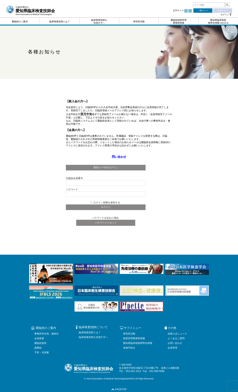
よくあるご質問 (176, 338)
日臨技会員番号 (74, 178)
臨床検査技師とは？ (90, 332)
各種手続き (129, 347)
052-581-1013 (133, 371)
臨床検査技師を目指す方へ (93, 337)
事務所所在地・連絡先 (46, 333)
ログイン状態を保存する (106, 202)
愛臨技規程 (40, 343)
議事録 (38, 347)
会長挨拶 (39, 338)
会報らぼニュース (177, 333)
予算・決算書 (41, 352)
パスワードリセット (106, 222)
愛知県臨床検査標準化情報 (137, 343)
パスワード (72, 189)
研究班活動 (129, 333)
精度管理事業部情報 (134, 338)
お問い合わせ (175, 343)
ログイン (225, 14)
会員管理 (172, 347)
